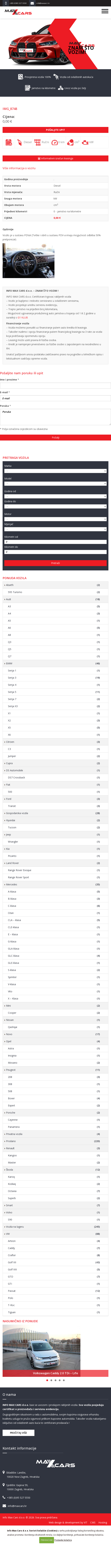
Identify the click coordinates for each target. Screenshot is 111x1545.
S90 (54, 1220)
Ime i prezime (8, 379)
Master (54, 1162)
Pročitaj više (18, 1432)
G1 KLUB (23, 317)
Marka (7, 465)
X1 (54, 713)
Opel (53, 1041)
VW (53, 1234)
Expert (54, 1105)
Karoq (54, 1177)
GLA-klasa (54, 949)
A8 (54, 635)
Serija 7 (54, 699)
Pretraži (55, 563)
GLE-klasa (54, 963)
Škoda (53, 1170)
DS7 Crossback (54, 777)
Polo (54, 1298)
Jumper (54, 756)
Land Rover (53, 863)
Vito (54, 991)
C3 (54, 749)
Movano (54, 1063)
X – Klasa (54, 998)
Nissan (53, 1020)
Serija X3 (54, 706)
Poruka (4, 405)
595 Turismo (54, 592)
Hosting (102, 1522)
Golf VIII (54, 1269)
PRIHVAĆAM (46, 1540)
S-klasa (54, 970)
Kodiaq (54, 1184)
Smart (53, 1205)
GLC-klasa (54, 956)
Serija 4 (54, 685)
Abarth (53, 585)
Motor (7, 514)
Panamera (54, 1127)
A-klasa (54, 892)
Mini (53, 1006)
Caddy (54, 1248)
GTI (54, 1284)
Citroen (53, 742)
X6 (54, 735)
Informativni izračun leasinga (55, 158)
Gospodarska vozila (53, 813)
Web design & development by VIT (68, 1522)
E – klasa (54, 934)
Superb (54, 1198)
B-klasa (54, 899)
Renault (53, 1148)
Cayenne (54, 1120)
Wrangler (54, 842)
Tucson (54, 827)
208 (54, 1077)
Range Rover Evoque (54, 870)
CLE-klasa (54, 927)
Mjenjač (8, 524)
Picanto (54, 856)
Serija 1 (54, 671)
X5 (54, 728)
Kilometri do (11, 547)
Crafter (54, 1255)
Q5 (54, 649)
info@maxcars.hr (17, 1506)
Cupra (53, 763)
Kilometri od (11, 536)
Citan (54, 913)
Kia (53, 849)
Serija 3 (54, 678)
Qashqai (54, 1027)
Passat (54, 1291)
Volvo (53, 1212)
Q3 (54, 642)
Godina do (10, 501)
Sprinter (54, 977)
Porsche (53, 1113)
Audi (53, 599)
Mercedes (53, 884)
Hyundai (53, 820)
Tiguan (54, 1312)
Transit (54, 806)
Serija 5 (54, 692)
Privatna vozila (53, 1134)
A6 (54, 628)
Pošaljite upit (55, 129)
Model (7, 478)
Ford (53, 799)
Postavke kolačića (63, 1540)
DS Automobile (53, 770)
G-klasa (54, 941)
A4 (54, 613)
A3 (54, 606)
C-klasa (54, 906)
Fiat (53, 785)
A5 (54, 621)
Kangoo (54, 1155)
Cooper (54, 1013)
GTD (54, 1277)
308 (54, 1084)
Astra (54, 1048)
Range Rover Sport (54, 877)
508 (54, 1091)
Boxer (54, 1098)
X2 (54, 720)
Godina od (10, 491)
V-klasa (54, 984)
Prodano (53, 1141)
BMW (53, 663)
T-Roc (54, 1305)
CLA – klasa (54, 920)
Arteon (54, 1241)
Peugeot (53, 1070)
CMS (92, 1522)
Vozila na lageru (53, 1227)
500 (54, 792)
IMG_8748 (10, 109)
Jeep (53, 834)
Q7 (54, 656)
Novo (53, 1034)
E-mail (4, 392)
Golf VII (54, 1262)
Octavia (54, 1191)
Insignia (54, 1056)
